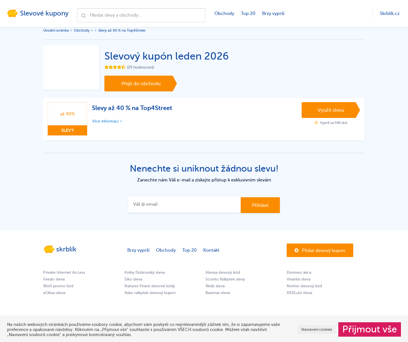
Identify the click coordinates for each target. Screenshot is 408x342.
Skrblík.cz (390, 13)
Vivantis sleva (298, 279)
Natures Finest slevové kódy (149, 286)
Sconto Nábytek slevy (225, 279)
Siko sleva (133, 279)
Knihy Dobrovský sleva (144, 272)
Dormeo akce (299, 272)
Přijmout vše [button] (369, 329)
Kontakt (211, 250)
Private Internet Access (64, 272)
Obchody (224, 13)
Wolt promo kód (58, 286)
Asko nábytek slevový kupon (150, 293)
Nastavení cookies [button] (316, 329)
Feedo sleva (54, 279)
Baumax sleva (217, 293)
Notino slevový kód (304, 286)
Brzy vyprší (273, 13)
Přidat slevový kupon (320, 250)
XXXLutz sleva (299, 293)
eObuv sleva (54, 293)
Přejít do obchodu (141, 83)
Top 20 (248, 13)
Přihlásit (260, 205)
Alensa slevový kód (222, 272)
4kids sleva (215, 286)
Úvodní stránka (56, 30)
